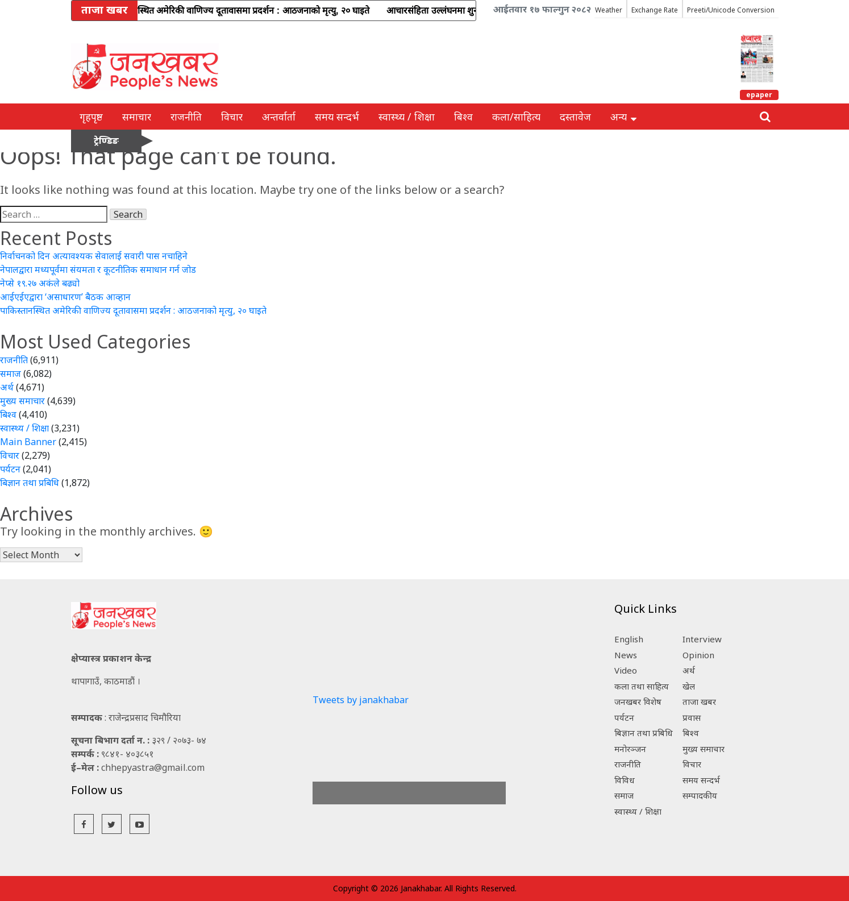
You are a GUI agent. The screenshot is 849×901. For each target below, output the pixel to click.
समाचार (136, 116)
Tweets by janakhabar (361, 700)
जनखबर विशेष (637, 701)
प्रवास (691, 717)
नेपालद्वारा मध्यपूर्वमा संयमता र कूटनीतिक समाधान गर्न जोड (98, 269)
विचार (232, 116)
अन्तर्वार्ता (279, 116)
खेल (688, 686)
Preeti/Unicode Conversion (731, 10)
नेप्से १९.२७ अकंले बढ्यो (40, 283)
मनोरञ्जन (630, 748)
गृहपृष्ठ (91, 116)
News (625, 655)
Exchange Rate (654, 10)
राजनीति (186, 116)
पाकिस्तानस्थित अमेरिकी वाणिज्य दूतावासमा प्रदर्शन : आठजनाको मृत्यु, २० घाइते (133, 310)
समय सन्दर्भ (337, 116)
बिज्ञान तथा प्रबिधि (29, 482)
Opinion (698, 655)
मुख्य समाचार (22, 401)
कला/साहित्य (516, 116)
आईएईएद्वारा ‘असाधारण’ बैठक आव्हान (65, 296)
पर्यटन (10, 469)
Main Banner (28, 441)
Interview (702, 639)
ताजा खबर (699, 701)
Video (625, 670)
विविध (624, 780)
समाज (10, 373)
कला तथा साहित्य (641, 686)
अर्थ (7, 387)
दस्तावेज (575, 116)
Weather (608, 10)
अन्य (623, 116)
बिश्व (463, 116)
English (628, 639)
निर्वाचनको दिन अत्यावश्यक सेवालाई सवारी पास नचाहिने (94, 256)
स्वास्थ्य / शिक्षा (406, 116)
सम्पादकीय (699, 795)
